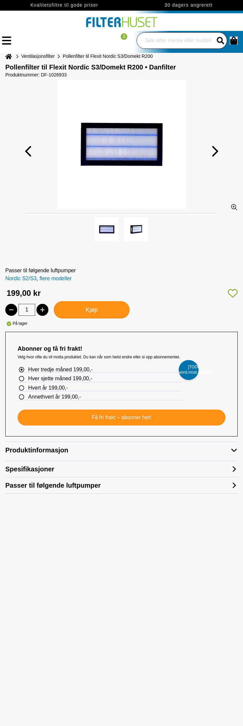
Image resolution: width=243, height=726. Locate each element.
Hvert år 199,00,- (48, 388)
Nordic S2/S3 (20, 278)
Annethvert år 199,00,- (54, 397)
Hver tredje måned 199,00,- (60, 369)
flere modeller (55, 278)
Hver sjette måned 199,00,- (60, 378)
